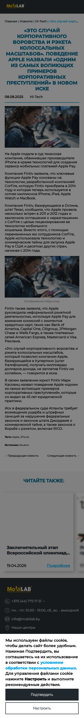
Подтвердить (42, 694)
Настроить (42, 708)
